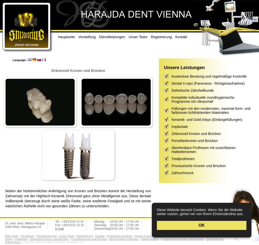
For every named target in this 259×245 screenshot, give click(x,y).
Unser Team (138, 37)
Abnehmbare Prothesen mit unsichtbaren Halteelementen (203, 150)
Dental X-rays (143, 235)
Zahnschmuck (182, 173)
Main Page (11, 235)
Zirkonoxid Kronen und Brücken (196, 134)
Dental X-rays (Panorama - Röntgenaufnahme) (208, 83)
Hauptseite (66, 37)
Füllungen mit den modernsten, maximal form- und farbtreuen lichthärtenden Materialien (210, 111)
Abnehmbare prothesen (123, 238)
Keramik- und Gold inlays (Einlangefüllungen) (206, 120)
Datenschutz (12, 241)
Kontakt (181, 37)
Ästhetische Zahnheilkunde (192, 90)
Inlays (8, 238)
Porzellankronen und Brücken (194, 141)
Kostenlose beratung (119, 235)
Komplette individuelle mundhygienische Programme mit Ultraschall (202, 99)
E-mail (59, 228)
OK (202, 225)
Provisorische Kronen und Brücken (198, 166)
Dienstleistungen (112, 37)
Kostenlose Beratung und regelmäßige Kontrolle (209, 76)
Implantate (179, 127)
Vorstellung (87, 37)
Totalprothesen (183, 159)
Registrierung (161, 37)
